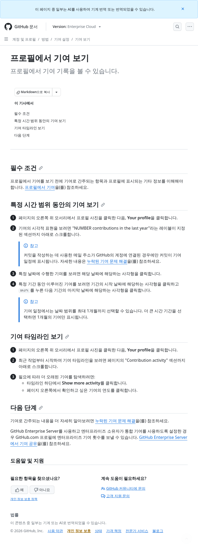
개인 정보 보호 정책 (23, 499)
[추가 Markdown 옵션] (56, 92)
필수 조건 (26, 167)
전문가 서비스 (137, 530)
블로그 (157, 530)
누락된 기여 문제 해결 (107, 261)
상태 (98, 530)
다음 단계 (26, 407)
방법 (45, 39)
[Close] (183, 8)
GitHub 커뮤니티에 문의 (123, 488)
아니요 (42, 489)
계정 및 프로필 (24, 39)
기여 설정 (62, 39)
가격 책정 (114, 530)
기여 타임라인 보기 (39, 336)
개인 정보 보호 (78, 530)
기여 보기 (82, 39)
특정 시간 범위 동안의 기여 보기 (57, 204)
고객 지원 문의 (115, 495)
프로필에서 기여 (40, 187)
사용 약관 (55, 530)
